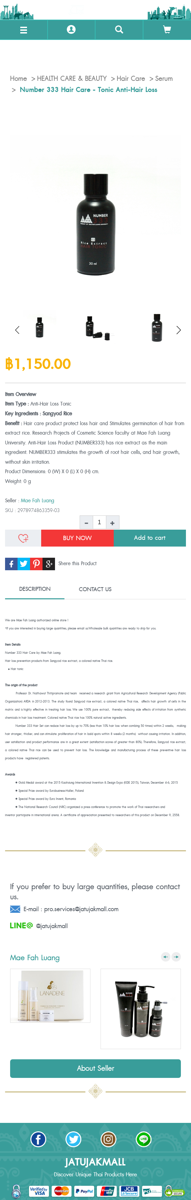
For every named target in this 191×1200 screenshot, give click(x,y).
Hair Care (131, 78)
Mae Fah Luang (37, 501)
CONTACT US (95, 589)
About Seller (95, 1069)
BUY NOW (77, 538)
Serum (164, 78)
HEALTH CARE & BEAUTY (72, 78)
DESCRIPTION (35, 589)
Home (18, 78)
